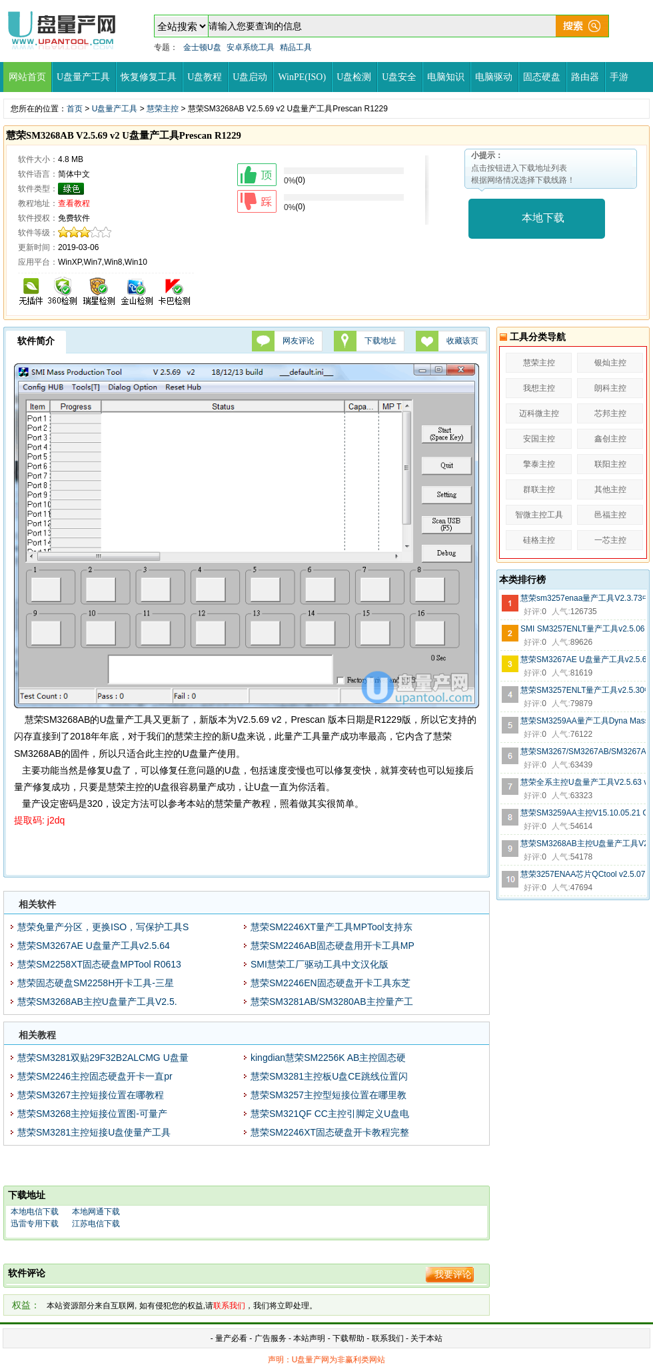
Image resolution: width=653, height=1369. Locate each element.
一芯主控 (610, 540)
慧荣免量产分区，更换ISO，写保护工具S (103, 927)
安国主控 (539, 438)
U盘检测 (353, 77)
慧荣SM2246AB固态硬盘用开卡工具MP (332, 945)
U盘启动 (250, 77)
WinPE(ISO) (302, 77)
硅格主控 (539, 540)
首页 (75, 108)
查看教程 (74, 203)
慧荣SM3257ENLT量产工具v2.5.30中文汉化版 (583, 690)
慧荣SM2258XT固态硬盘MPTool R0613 (99, 964)
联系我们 (388, 1338)
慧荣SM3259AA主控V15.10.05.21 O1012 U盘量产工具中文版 (583, 813)
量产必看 (231, 1338)
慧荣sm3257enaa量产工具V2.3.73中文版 (583, 598)
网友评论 (299, 340)
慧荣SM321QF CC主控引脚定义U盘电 (330, 1113)
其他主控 (610, 489)
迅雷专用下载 (35, 1223)
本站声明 (309, 1338)
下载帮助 (349, 1338)
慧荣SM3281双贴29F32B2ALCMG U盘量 (103, 1057)
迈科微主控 (539, 413)
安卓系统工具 (251, 47)
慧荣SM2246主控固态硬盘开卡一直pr (95, 1076)
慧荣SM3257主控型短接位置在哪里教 (328, 1095)
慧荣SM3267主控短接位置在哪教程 (90, 1095)
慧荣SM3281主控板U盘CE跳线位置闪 (329, 1076)
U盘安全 (399, 77)
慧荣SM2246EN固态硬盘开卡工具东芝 (330, 983)
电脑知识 (445, 77)
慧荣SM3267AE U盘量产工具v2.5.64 (93, 945)
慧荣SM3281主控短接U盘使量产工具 (94, 1132)
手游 (619, 77)
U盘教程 (204, 77)
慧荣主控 (163, 108)
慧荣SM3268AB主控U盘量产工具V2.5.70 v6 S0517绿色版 (583, 843)
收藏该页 (462, 340)
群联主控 (539, 489)
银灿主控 (610, 362)
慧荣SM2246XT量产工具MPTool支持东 (331, 927)
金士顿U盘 (202, 47)
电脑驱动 (493, 77)
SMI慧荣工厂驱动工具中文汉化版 (319, 964)
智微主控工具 (539, 514)
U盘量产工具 (83, 77)
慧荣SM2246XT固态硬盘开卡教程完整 (330, 1132)
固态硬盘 (541, 77)
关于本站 (426, 1338)
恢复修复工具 (149, 77)
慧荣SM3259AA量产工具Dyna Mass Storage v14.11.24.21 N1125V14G (583, 721)
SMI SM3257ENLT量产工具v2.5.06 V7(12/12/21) (583, 628)
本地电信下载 (35, 1211)
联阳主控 (610, 464)
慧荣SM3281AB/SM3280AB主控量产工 (332, 1001)
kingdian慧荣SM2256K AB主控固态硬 (328, 1057)
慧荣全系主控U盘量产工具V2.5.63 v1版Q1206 (583, 782)
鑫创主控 (610, 438)
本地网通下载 (96, 1211)
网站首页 (27, 77)
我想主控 (539, 388)
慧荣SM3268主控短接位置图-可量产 (92, 1113)
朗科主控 (610, 388)
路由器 (585, 77)
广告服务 (271, 1338)
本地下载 (543, 217)
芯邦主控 (610, 413)
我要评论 (453, 1274)
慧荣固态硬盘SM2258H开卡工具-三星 (95, 983)
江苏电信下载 (96, 1223)
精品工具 (296, 47)
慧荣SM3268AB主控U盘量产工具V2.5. (97, 1001)
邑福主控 (610, 514)
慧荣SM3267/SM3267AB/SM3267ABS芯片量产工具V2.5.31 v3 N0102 (583, 751)
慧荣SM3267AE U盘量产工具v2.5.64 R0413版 (583, 659)
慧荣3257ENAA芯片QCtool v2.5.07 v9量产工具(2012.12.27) (583, 874)
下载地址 (380, 340)
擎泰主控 (539, 464)
